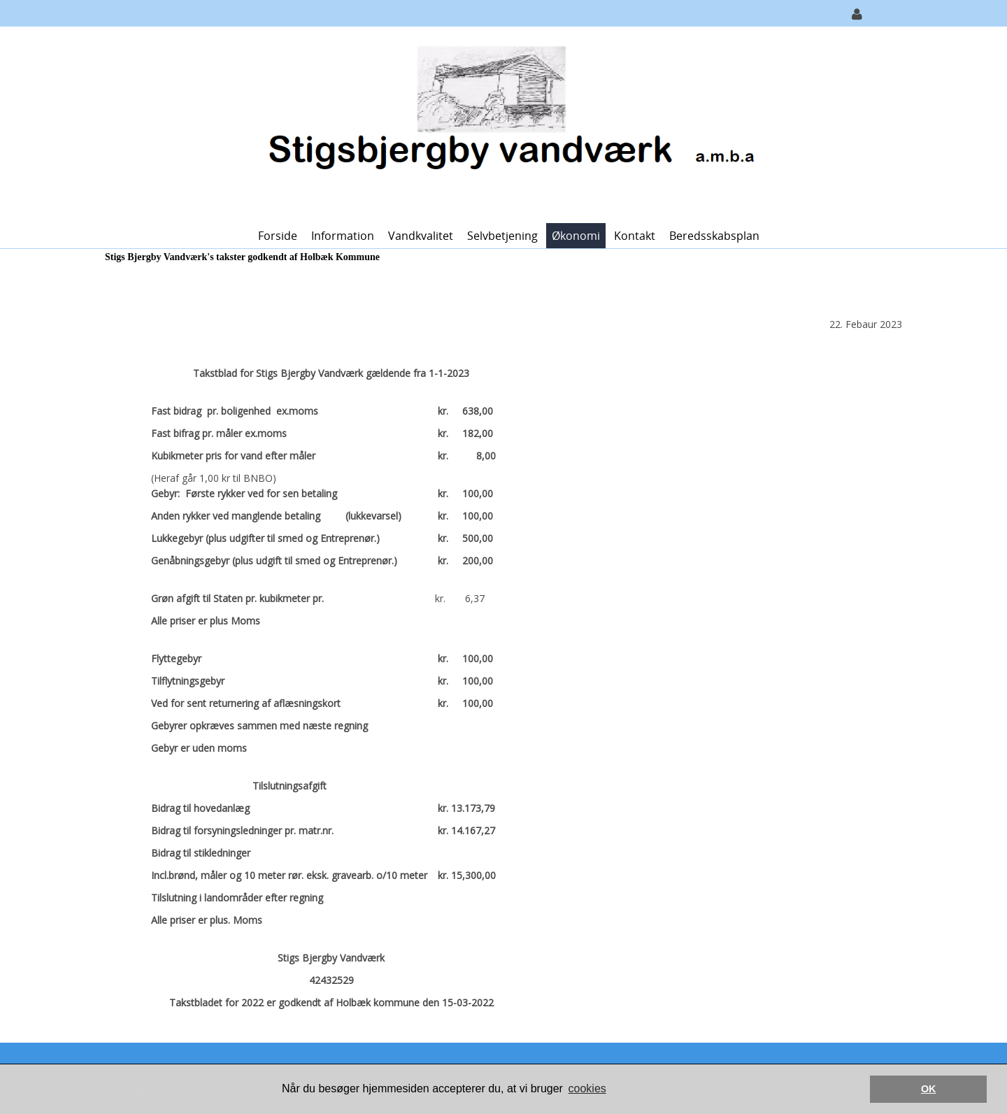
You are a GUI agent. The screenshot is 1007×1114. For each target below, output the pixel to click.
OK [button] (928, 1088)
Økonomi (576, 235)
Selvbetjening (502, 235)
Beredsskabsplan (714, 235)
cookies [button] (587, 1088)
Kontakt (634, 235)
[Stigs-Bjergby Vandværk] (498, 123)
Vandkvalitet (420, 235)
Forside (277, 235)
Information (342, 235)
